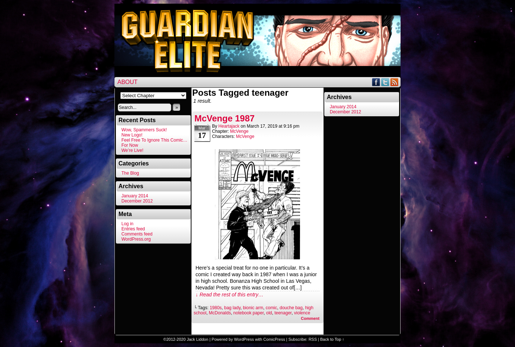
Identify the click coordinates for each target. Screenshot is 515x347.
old (269, 312)
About (127, 82)
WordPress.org (136, 239)
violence (302, 312)
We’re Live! (132, 150)
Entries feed (133, 228)
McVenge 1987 (224, 118)
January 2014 (134, 195)
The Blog (130, 173)
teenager (283, 312)
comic (271, 307)
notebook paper (248, 312)
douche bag (291, 307)
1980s (216, 307)
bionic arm (253, 307)
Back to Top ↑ (332, 339)
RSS (394, 82)
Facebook (376, 82)
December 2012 (137, 201)
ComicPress (274, 339)
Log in (127, 223)
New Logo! (131, 135)
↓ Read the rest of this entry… (229, 294)
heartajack (228, 126)
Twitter (385, 82)
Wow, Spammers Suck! (144, 129)
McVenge (239, 131)
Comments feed (137, 234)
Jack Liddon (197, 339)
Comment (310, 318)
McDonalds (220, 312)
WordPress (244, 339)
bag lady (232, 307)
